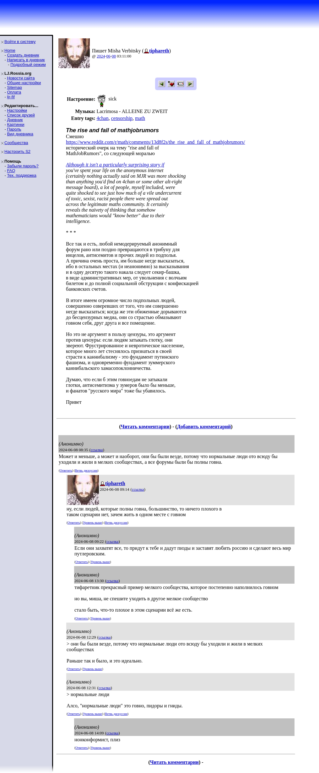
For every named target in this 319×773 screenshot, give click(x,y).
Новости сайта (21, 78)
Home (9, 50)
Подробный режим (28, 64)
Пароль (14, 129)
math (140, 118)
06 (108, 56)
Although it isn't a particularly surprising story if (115, 164)
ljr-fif (11, 97)
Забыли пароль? (22, 166)
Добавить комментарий (204, 426)
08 (114, 56)
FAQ (11, 170)
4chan (102, 118)
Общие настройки (24, 82)
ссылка (97, 449)
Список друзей (21, 115)
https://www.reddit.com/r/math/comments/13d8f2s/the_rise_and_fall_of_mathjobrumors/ (155, 142)
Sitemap (14, 87)
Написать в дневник (26, 59)
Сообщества (16, 142)
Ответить (66, 470)
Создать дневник (23, 55)
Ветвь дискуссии (86, 470)
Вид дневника (20, 134)
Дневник (15, 119)
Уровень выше (92, 522)
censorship (121, 118)
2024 (101, 56)
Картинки (15, 124)
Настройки (17, 110)
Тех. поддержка (21, 175)
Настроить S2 (17, 151)
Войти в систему (19, 41)
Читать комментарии (145, 426)
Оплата (14, 92)
